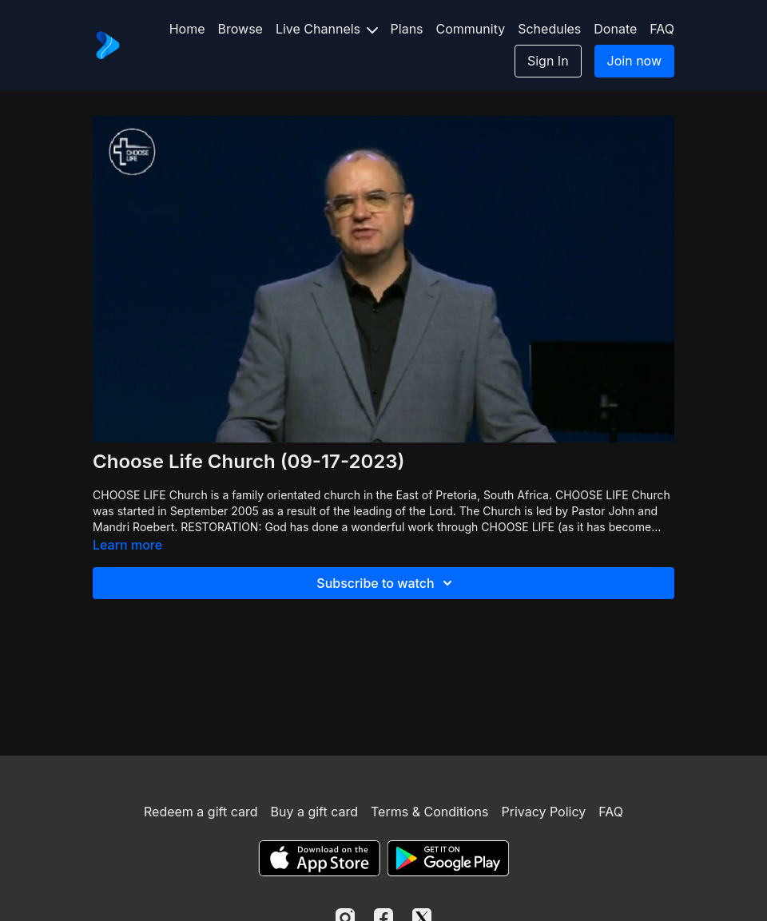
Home (187, 29)
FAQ (662, 29)
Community (471, 29)
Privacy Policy (543, 812)
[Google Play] (448, 858)
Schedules (549, 29)
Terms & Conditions (429, 812)
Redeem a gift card (200, 812)
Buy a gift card (314, 812)
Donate (615, 29)
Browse (240, 29)
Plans (407, 29)
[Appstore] (319, 858)
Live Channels (327, 29)
